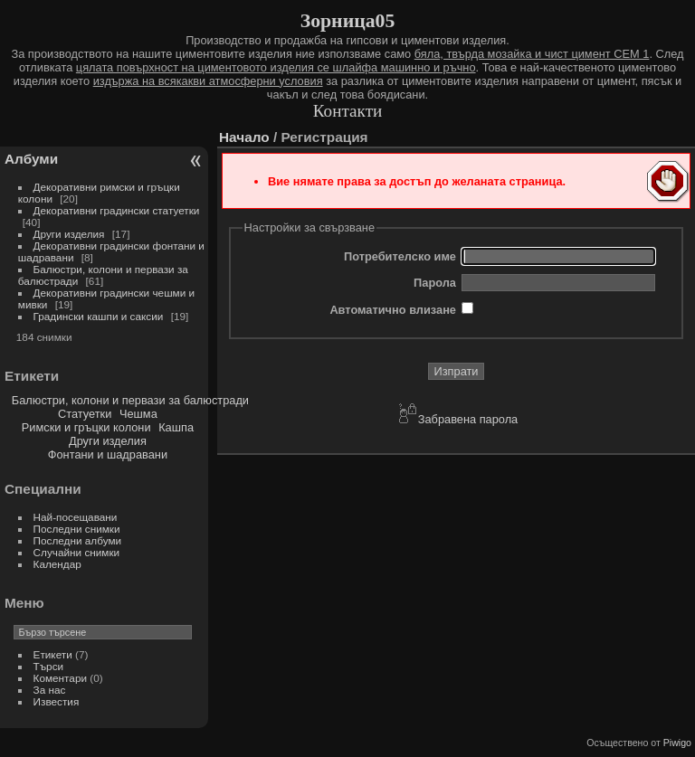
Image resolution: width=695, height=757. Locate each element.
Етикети (52, 654)
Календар (57, 564)
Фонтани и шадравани (107, 454)
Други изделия (69, 234)
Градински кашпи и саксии (98, 316)
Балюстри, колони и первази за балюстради (130, 400)
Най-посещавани (75, 517)
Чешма (138, 414)
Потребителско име (400, 256)
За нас (49, 689)
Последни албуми (77, 540)
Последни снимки (76, 529)
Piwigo (677, 742)
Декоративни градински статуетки (116, 210)
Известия (56, 701)
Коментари (60, 678)
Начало (244, 137)
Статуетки (84, 414)
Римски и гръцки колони (86, 427)
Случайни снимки (76, 552)
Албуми (31, 158)
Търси (48, 666)
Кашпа (176, 427)
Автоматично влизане (392, 310)
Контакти (348, 110)
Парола (435, 282)
